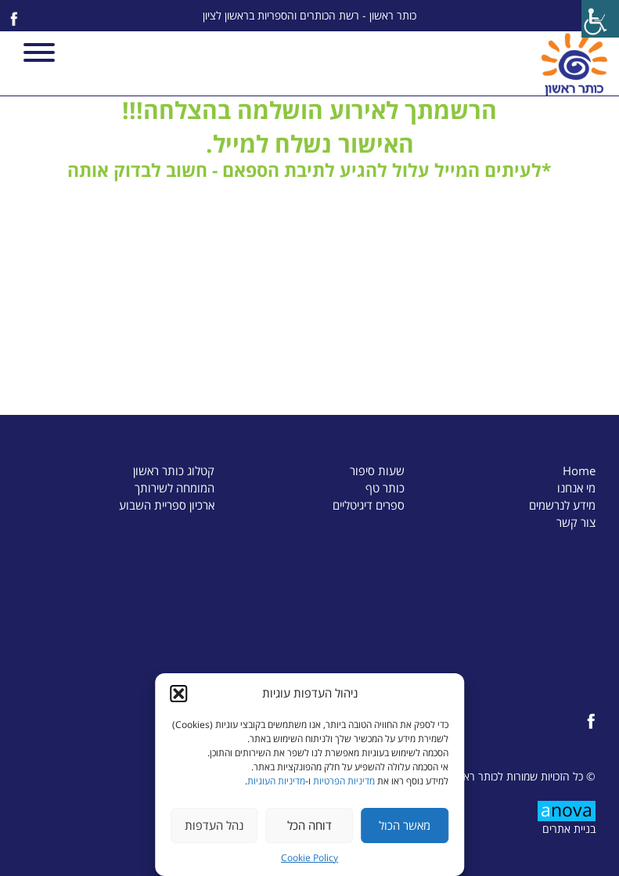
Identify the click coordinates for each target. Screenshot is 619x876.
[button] (178, 693)
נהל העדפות (214, 825)
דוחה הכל (309, 825)
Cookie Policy (309, 857)
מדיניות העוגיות (276, 781)
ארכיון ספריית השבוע (166, 505)
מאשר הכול (404, 825)
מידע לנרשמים (562, 505)
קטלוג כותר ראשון (173, 470)
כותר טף (385, 487)
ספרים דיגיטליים (369, 505)
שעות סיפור (377, 470)
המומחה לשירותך (174, 487)
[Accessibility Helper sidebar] (600, 19)
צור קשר (576, 522)
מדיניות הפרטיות (344, 781)
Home (579, 470)
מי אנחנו (576, 487)
